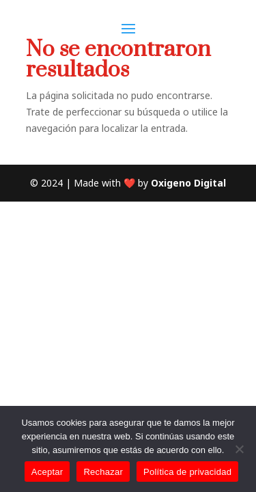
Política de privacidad (187, 472)
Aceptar (47, 472)
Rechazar (103, 472)
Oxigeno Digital (188, 182)
